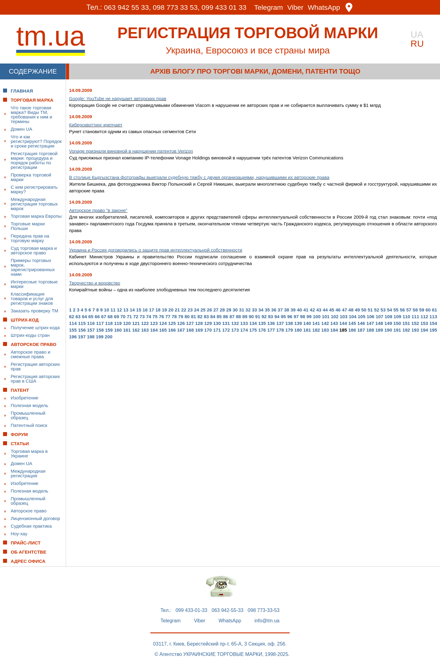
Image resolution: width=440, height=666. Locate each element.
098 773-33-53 (264, 610)
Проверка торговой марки (31, 177)
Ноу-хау (19, 533)
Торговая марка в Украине (29, 453)
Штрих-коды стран (30, 335)
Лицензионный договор (35, 518)
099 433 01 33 (224, 7)
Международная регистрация (28, 473)
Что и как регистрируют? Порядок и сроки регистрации (36, 141)
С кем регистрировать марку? (34, 189)
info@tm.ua (267, 620)
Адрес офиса (28, 561)
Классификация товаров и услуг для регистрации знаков (32, 298)
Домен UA (21, 129)
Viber (295, 7)
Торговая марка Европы (36, 216)
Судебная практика (31, 526)
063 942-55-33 (228, 610)
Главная (22, 90)
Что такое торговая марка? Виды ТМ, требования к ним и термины (31, 114)
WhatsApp (324, 7)
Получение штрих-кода (35, 327)
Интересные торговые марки (34, 284)
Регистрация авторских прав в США (35, 378)
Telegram (268, 7)
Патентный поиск (29, 425)
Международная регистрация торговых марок (34, 204)
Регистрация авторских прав (35, 366)
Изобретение (24, 397)
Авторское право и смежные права (30, 354)
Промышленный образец (28, 415)
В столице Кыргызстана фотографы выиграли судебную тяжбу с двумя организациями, (199, 177)
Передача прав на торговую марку (30, 238)
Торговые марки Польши (28, 226)
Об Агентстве (28, 552)
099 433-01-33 (191, 610)
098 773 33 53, (176, 7)
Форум (19, 434)
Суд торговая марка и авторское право (34, 250)
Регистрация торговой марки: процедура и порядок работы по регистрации (34, 160)
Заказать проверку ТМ (34, 310)
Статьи (20, 443)
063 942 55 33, (127, 7)
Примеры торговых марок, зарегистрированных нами (33, 267)
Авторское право (28, 510)
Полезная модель (29, 405)
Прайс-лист (26, 542)
